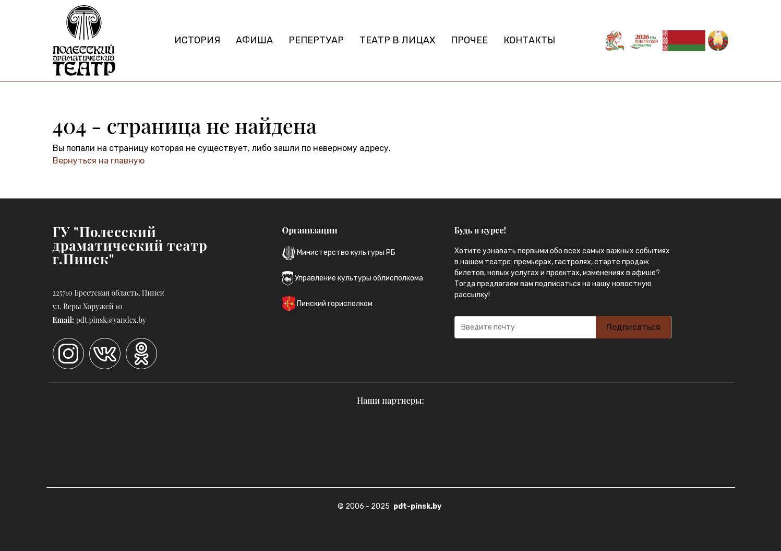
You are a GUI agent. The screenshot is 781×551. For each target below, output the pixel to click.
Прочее (469, 40)
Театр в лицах (397, 40)
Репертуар (316, 40)
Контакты (529, 40)
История (197, 40)
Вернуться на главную (99, 161)
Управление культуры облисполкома (352, 278)
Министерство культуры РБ (338, 253)
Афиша (254, 40)
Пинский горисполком (327, 304)
